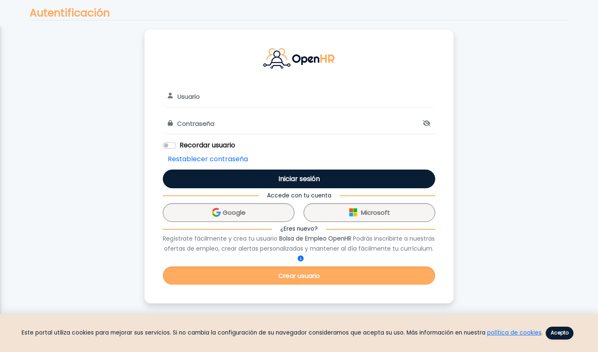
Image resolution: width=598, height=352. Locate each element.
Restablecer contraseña (208, 159)
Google (228, 211)
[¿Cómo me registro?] (301, 258)
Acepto (560, 332)
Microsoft (369, 211)
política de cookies (514, 333)
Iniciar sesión (299, 179)
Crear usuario (299, 275)
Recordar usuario (207, 145)
